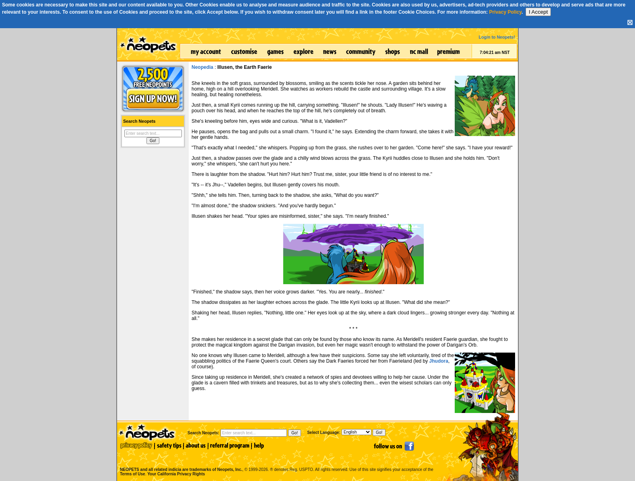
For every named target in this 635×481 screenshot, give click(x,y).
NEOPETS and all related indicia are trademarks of (180, 461)
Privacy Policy (505, 12)
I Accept (538, 12)
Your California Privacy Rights (176, 474)
